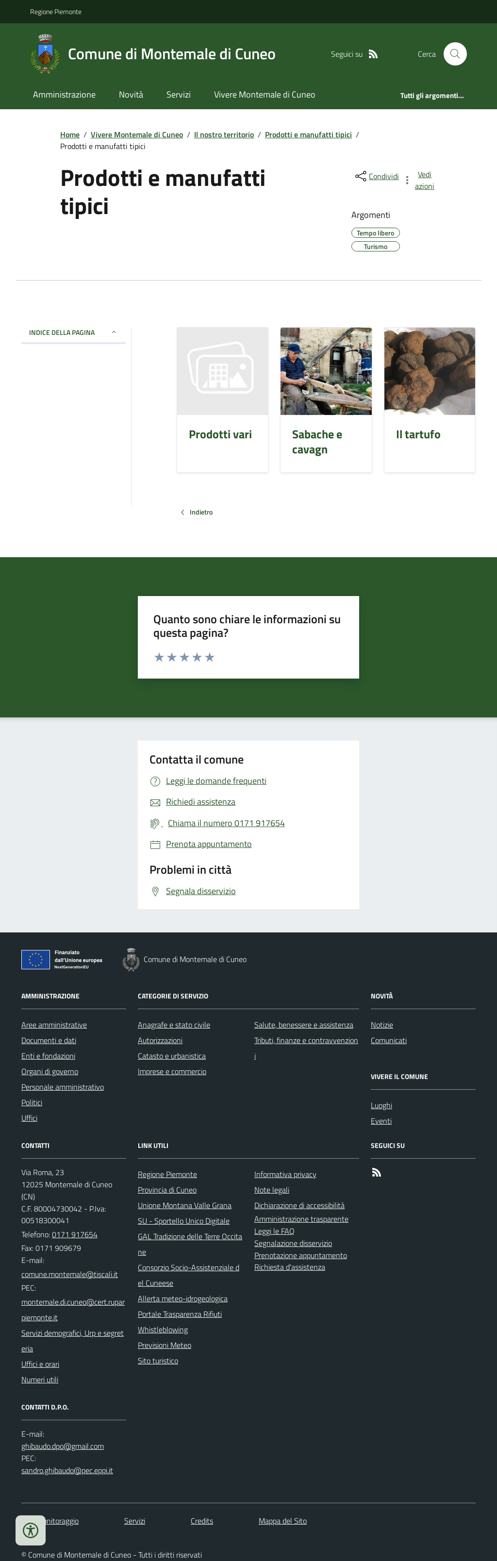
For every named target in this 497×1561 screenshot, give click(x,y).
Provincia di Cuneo (167, 1190)
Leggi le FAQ (274, 1231)
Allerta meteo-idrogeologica (183, 1298)
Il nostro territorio (224, 134)
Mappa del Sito (283, 1521)
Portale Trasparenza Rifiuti (180, 1314)
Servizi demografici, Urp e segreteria (72, 1340)
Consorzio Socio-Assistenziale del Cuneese (188, 1275)
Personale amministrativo (62, 1087)
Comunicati (389, 1040)
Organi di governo (49, 1071)
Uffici (29, 1118)
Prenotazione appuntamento (300, 1255)
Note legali (271, 1190)
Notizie (382, 1024)
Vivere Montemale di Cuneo (264, 94)
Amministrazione (64, 94)
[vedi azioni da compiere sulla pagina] (419, 180)
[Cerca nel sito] (451, 54)
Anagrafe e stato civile (174, 1024)
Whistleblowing (163, 1329)
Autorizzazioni (160, 1040)
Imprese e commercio (172, 1071)
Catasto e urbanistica (172, 1056)
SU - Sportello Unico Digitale (184, 1221)
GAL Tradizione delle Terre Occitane (190, 1244)
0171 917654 (75, 1234)
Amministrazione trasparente (301, 1219)
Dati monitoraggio (50, 1521)
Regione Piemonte (56, 11)
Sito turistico (158, 1360)
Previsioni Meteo (164, 1345)
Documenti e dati (48, 1040)
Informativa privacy (285, 1174)
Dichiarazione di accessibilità (299, 1205)
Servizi (178, 94)
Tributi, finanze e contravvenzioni (306, 1048)
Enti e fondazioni (48, 1056)
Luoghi (381, 1105)
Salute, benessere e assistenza (303, 1024)
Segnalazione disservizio (293, 1243)
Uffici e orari (40, 1364)
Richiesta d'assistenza (289, 1267)
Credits (202, 1521)
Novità (131, 94)
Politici (31, 1102)
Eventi (381, 1121)
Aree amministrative (54, 1024)
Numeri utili (39, 1379)
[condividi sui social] (376, 176)
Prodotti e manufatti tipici (308, 134)
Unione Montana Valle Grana (185, 1205)
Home (70, 134)
